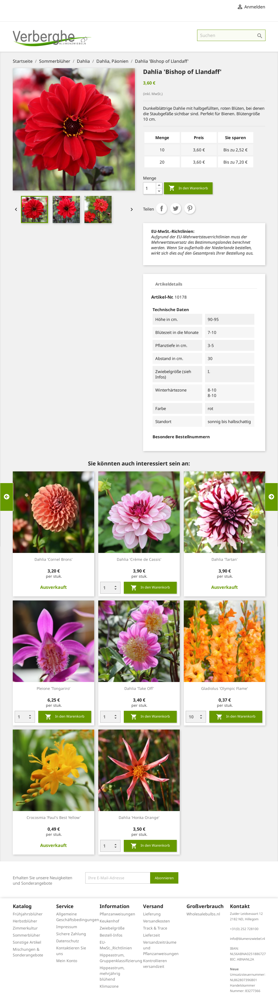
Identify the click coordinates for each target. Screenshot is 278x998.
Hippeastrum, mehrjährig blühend (112, 973)
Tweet (175, 208)
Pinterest (189, 208)
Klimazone (109, 986)
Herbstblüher (25, 921)
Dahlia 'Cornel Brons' (53, 559)
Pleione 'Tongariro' (53, 688)
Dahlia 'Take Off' (139, 688)
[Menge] (149, 188)
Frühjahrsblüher (28, 913)
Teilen (161, 208)
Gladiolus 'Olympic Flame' (224, 688)
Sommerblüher (26, 935)
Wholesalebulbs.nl (203, 913)
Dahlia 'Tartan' (224, 559)
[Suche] (231, 35)
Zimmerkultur (25, 928)
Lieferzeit (151, 935)
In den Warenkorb (188, 188)
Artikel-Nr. (162, 297)
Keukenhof (109, 921)
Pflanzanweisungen (117, 913)
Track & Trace (155, 928)
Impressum (66, 926)
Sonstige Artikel (27, 942)
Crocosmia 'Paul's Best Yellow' (54, 817)
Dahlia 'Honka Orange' (139, 817)
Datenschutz (67, 940)
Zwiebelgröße (112, 928)
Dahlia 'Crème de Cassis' (139, 559)
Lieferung (152, 913)
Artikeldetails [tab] (168, 284)
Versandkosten (156, 921)
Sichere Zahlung (71, 933)
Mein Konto (66, 960)
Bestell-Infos (111, 935)
